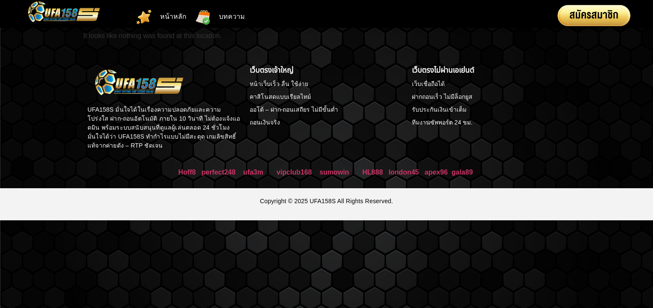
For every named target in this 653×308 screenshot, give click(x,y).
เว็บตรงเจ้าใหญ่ (272, 70)
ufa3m (254, 172)
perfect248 (218, 172)
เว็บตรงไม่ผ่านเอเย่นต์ (443, 70)
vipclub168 (294, 172)
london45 (403, 172)
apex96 (436, 172)
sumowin (334, 172)
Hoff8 (187, 172)
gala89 (462, 172)
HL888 (372, 172)
